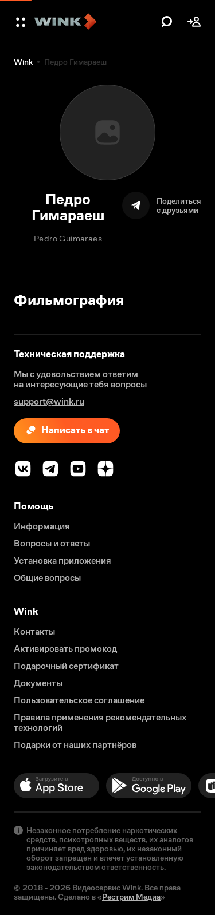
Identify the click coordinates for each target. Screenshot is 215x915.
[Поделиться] (161, 205)
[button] (22, 21)
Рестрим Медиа (131, 896)
